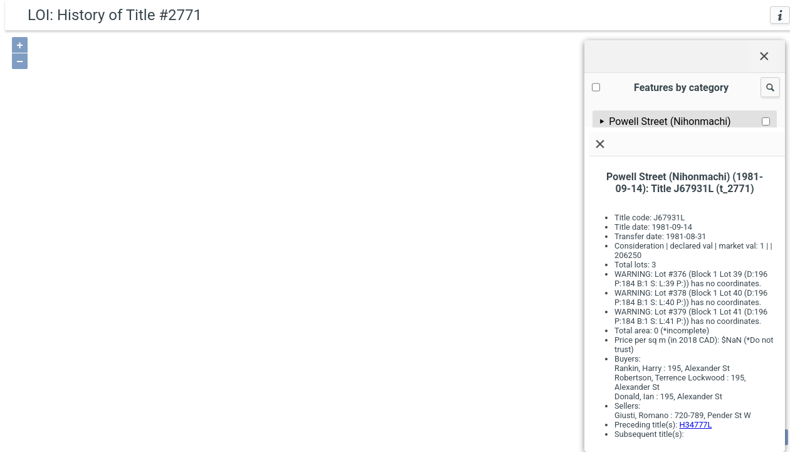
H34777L (695, 424)
